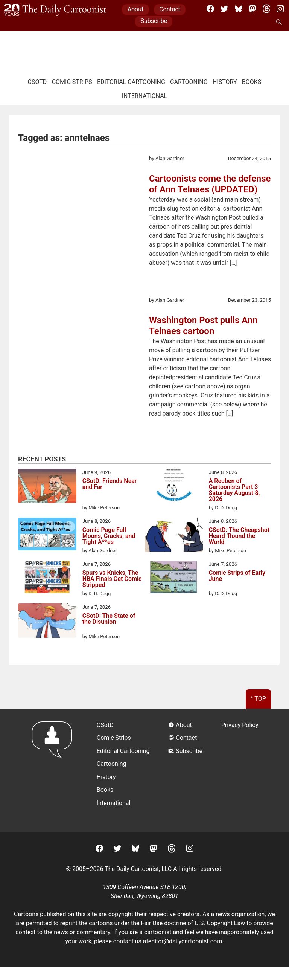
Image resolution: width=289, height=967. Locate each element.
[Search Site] (280, 22)
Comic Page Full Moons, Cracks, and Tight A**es (108, 536)
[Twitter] (224, 8)
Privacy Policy (240, 725)
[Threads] (266, 8)
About (136, 9)
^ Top (258, 698)
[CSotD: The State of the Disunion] (47, 621)
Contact (169, 9)
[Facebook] (210, 8)
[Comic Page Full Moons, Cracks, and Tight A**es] (47, 535)
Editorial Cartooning (131, 82)
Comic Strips (72, 82)
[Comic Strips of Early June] (173, 578)
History (225, 82)
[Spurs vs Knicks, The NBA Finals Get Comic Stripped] (47, 578)
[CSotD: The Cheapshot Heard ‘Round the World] (173, 536)
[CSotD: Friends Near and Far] (47, 487)
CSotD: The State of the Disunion (108, 619)
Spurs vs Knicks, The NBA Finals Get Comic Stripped (112, 579)
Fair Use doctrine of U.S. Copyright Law (193, 923)
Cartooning (189, 82)
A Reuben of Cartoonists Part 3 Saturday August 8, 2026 (234, 490)
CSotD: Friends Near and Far (109, 484)
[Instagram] (280, 8)
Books (252, 82)
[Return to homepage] (54, 770)
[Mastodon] (252, 8)
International (144, 95)
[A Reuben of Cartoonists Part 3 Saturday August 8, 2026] (173, 486)
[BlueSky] (238, 8)
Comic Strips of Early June (237, 576)
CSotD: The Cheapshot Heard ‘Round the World (239, 536)
